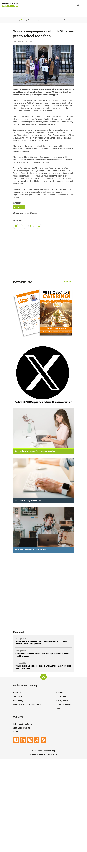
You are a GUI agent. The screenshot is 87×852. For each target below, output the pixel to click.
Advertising (18, 700)
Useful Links (61, 696)
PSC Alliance (19, 207)
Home (15, 20)
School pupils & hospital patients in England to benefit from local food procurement (43, 667)
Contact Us (17, 696)
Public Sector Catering (22, 724)
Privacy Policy (62, 700)
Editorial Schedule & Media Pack (27, 704)
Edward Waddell (31, 213)
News (23, 20)
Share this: (17, 220)
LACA (15, 732)
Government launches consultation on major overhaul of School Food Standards (42, 655)
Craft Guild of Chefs (21, 728)
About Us (17, 693)
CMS (58, 708)
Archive (67, 281)
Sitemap (59, 693)
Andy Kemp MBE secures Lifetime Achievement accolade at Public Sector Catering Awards (41, 642)
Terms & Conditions (64, 704)
